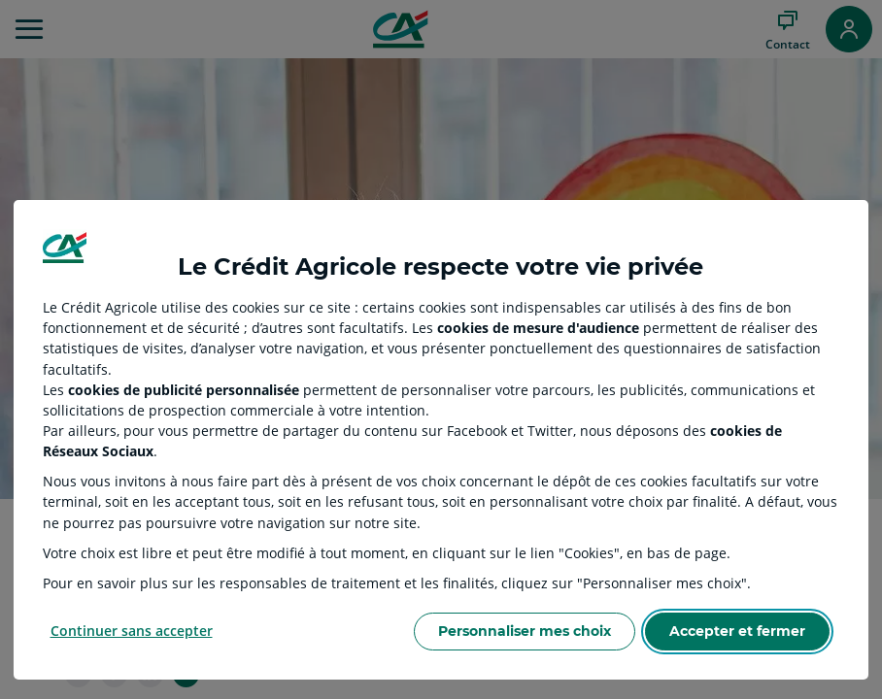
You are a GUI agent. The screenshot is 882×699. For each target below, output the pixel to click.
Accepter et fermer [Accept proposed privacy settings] (737, 631)
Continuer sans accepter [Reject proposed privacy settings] (132, 630)
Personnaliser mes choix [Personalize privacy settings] (524, 631)
